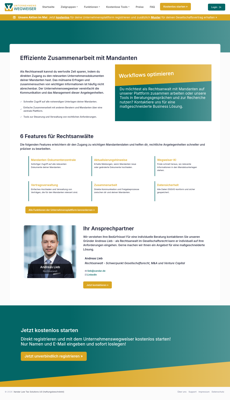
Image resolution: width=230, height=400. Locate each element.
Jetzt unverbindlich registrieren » (54, 356)
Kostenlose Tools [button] (117, 6)
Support (192, 391)
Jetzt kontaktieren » (97, 285)
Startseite (48, 6)
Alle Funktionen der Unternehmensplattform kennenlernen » (62, 210)
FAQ (152, 6)
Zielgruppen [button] (68, 6)
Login (216, 7)
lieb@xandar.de (96, 270)
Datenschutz (218, 391)
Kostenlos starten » (175, 6)
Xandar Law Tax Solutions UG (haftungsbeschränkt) (39, 391)
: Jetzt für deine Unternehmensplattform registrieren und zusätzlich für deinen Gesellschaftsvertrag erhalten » (115, 17)
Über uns (181, 391)
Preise (140, 6)
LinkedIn (92, 274)
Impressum (204, 391)
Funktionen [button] (91, 6)
